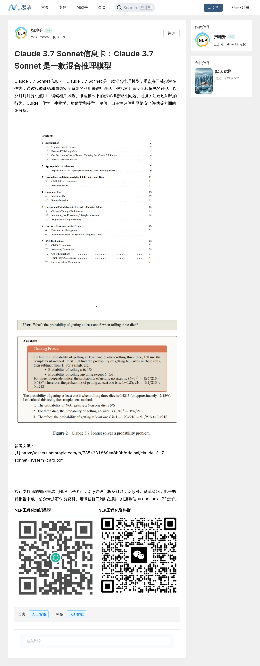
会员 (102, 7)
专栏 (63, 7)
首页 (45, 7)
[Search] (135, 7)
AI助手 (82, 7)
